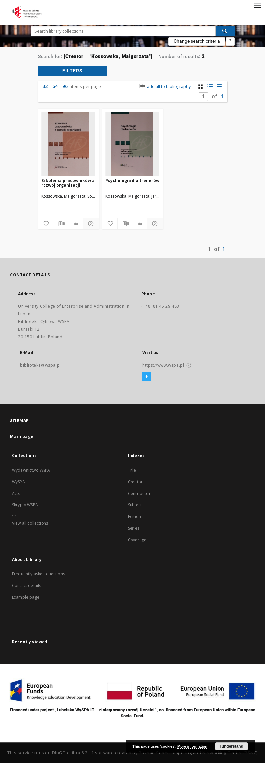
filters (72, 70)
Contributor (139, 493)
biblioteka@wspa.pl (40, 365)
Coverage (137, 540)
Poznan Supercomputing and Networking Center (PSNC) (198, 753)
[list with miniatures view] (210, 86)
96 (65, 86)
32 (45, 86)
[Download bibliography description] (61, 223)
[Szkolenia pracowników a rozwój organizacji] (68, 144)
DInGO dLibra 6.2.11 (73, 753)
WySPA (18, 482)
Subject (135, 505)
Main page (22, 436)
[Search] (225, 31)
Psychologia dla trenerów (132, 180)
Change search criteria (197, 41)
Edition (134, 516)
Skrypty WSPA (25, 505)
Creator (135, 482)
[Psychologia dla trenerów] (132, 144)
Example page (25, 597)
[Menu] (257, 5)
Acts (16, 493)
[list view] (219, 86)
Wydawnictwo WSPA (31, 470)
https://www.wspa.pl (163, 365)
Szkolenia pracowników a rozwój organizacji (68, 183)
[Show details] (90, 223)
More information (192, 746)
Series (133, 528)
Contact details (26, 585)
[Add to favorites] (45, 223)
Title (132, 470)
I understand (231, 746)
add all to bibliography (164, 86)
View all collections (30, 523)
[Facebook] (146, 377)
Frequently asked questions (38, 574)
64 (55, 86)
